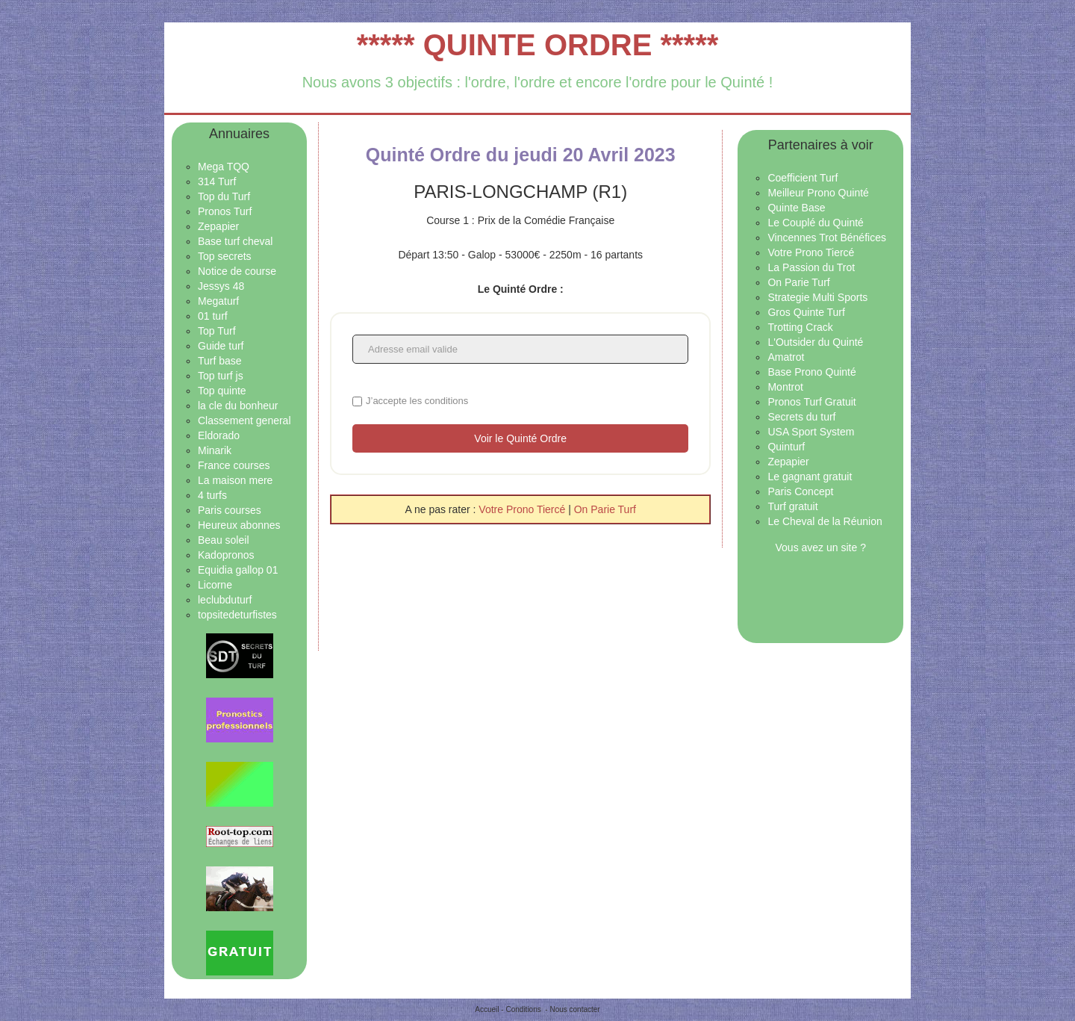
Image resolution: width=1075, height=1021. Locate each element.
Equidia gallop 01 (238, 570)
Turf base (220, 361)
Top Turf (217, 331)
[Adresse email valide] (520, 349)
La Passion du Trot (811, 267)
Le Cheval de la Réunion (824, 521)
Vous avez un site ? (821, 547)
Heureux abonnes (239, 525)
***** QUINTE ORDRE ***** (538, 44)
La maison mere (235, 480)
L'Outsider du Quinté (815, 342)
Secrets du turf (801, 417)
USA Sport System (810, 432)
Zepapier (218, 226)
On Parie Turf (605, 509)
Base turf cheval (235, 241)
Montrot (785, 387)
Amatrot (785, 357)
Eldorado (219, 435)
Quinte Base (796, 208)
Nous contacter (574, 1009)
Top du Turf (224, 196)
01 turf (213, 316)
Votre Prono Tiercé (523, 509)
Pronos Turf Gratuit (811, 402)
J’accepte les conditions (417, 400)
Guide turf (220, 346)
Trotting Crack (799, 327)
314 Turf (217, 181)
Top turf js (220, 376)
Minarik (214, 450)
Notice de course (237, 271)
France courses (233, 465)
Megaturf (218, 301)
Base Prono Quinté (811, 372)
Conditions (522, 1009)
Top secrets (225, 256)
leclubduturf (225, 600)
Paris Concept (800, 491)
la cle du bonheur (238, 406)
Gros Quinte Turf (805, 312)
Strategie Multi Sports (817, 297)
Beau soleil (223, 540)
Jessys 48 (221, 286)
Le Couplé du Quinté (815, 223)
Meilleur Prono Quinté (817, 193)
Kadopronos (226, 555)
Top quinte (222, 391)
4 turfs (212, 495)
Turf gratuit (792, 506)
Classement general (244, 420)
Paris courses (229, 510)
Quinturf (786, 447)
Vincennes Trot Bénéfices (826, 237)
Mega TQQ (223, 167)
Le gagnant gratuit (809, 476)
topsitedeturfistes (237, 615)
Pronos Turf (225, 211)
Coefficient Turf (802, 178)
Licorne (215, 585)
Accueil (487, 1009)
